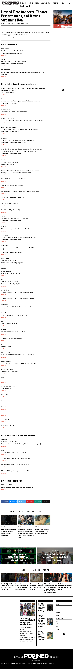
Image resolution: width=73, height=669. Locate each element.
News (59, 610)
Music (37, 2)
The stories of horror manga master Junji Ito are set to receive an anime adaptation (21, 586)
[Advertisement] (62, 77)
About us (3, 663)
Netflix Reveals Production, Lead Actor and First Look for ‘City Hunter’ (64, 586)
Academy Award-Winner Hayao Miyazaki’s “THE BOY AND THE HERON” (42, 531)
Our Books (8, 663)
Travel (27, 5)
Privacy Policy (28, 663)
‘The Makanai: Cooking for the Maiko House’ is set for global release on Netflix (36, 586)
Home (22, 2)
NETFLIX (3, 166)
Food (22, 5)
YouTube (3, 55)
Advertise (14, 663)
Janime (55, 2)
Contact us (59, 663)
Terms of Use (52, 663)
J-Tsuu (62, 2)
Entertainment (46, 2)
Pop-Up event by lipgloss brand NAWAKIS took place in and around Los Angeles (27, 621)
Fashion (30, 2)
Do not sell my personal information (40, 663)
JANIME (22, 23)
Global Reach (21, 663)
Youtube (3, 222)
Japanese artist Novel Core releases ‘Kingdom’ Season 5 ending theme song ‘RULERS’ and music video (26, 533)
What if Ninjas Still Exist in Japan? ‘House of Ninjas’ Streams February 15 (8, 532)
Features (18, 23)
